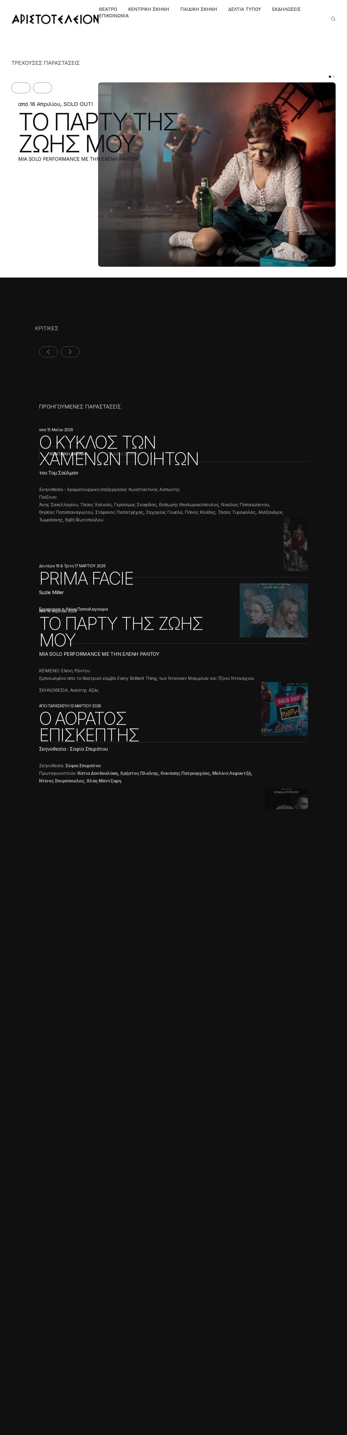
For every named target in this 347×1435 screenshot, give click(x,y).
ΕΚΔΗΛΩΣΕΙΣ (286, 9)
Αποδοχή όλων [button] (27, 1410)
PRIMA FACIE (86, 622)
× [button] (81, 1308)
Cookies (211, 1415)
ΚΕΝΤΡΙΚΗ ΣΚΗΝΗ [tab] (67, 453)
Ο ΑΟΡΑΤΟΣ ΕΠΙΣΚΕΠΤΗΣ (89, 810)
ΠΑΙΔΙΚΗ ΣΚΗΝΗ (198, 9)
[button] (46, 1421)
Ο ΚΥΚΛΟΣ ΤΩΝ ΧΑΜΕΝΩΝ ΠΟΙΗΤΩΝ (119, 498)
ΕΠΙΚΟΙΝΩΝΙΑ (114, 15)
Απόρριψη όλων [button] (64, 1410)
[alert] (46, 1366)
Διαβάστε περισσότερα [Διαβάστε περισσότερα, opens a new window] (53, 1354)
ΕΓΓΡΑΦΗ (287, 1304)
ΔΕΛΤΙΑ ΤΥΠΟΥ (244, 9)
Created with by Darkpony (283, 1415)
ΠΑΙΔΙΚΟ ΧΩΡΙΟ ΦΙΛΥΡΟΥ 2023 (242, 1089)
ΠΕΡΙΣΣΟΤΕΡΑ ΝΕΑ (274, 1191)
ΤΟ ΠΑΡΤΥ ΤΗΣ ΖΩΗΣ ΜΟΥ (91, 133)
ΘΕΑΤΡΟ (108, 9)
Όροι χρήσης (140, 1415)
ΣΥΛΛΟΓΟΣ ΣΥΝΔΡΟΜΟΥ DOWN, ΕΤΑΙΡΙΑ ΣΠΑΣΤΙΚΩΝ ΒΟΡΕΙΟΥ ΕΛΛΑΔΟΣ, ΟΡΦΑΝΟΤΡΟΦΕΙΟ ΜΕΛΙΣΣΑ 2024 (116, 1114)
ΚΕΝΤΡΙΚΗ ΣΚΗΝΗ (148, 9)
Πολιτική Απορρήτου (178, 1415)
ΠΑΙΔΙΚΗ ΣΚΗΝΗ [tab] (123, 453)
